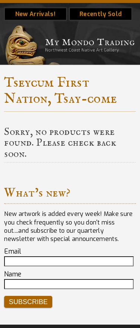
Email (12, 251)
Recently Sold (101, 14)
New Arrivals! (35, 14)
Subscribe (28, 302)
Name (12, 274)
